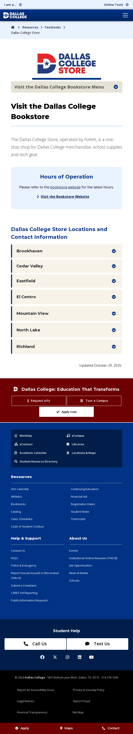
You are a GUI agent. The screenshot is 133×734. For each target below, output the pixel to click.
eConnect (23, 444)
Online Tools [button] (116, 5)
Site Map (78, 712)
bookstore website (65, 187)
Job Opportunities (80, 565)
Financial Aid (79, 496)
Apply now (66, 412)
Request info (39, 401)
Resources (30, 27)
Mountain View (32, 313)
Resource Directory (36, 461)
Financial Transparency (32, 712)
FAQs (14, 558)
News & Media (78, 573)
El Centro (26, 296)
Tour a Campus (94, 401)
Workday (23, 436)
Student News (80, 512)
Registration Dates (83, 504)
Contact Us (18, 550)
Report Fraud (81, 701)
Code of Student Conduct (27, 526)
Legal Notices (25, 701)
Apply (22, 728)
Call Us (35, 644)
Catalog (16, 512)
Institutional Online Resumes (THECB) (93, 558)
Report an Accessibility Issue (35, 690)
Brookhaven (29, 250)
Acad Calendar (30, 453)
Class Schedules (22, 519)
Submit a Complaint (23, 585)
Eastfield (25, 280)
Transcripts (78, 519)
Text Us (97, 644)
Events (73, 550)
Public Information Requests (29, 600)
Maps (66, 728)
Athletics (16, 496)
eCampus (75, 436)
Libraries (75, 444)
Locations (81, 453)
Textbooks (52, 27)
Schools (74, 580)
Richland (25, 346)
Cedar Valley (29, 266)
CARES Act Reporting (24, 593)
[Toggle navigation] (125, 15)
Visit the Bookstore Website (65, 196)
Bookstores (18, 504)
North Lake (28, 329)
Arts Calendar (20, 489)
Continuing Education (85, 489)
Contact (110, 728)
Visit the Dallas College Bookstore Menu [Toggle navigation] (66, 87)
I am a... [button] (13, 5)
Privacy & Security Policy (89, 690)
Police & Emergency (23, 565)
